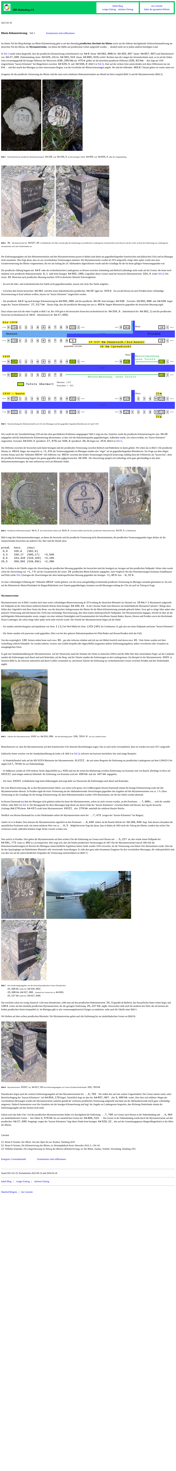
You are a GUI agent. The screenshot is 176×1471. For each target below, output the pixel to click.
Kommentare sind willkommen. (60, 33)
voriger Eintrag (109, 9)
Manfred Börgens (9, 1207)
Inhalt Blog (117, 6)
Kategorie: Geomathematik (13, 1174)
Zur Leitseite (27, 1207)
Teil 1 (118, 446)
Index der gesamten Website (157, 9)
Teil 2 (6, 54)
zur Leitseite (157, 6)
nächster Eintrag (125, 9)
